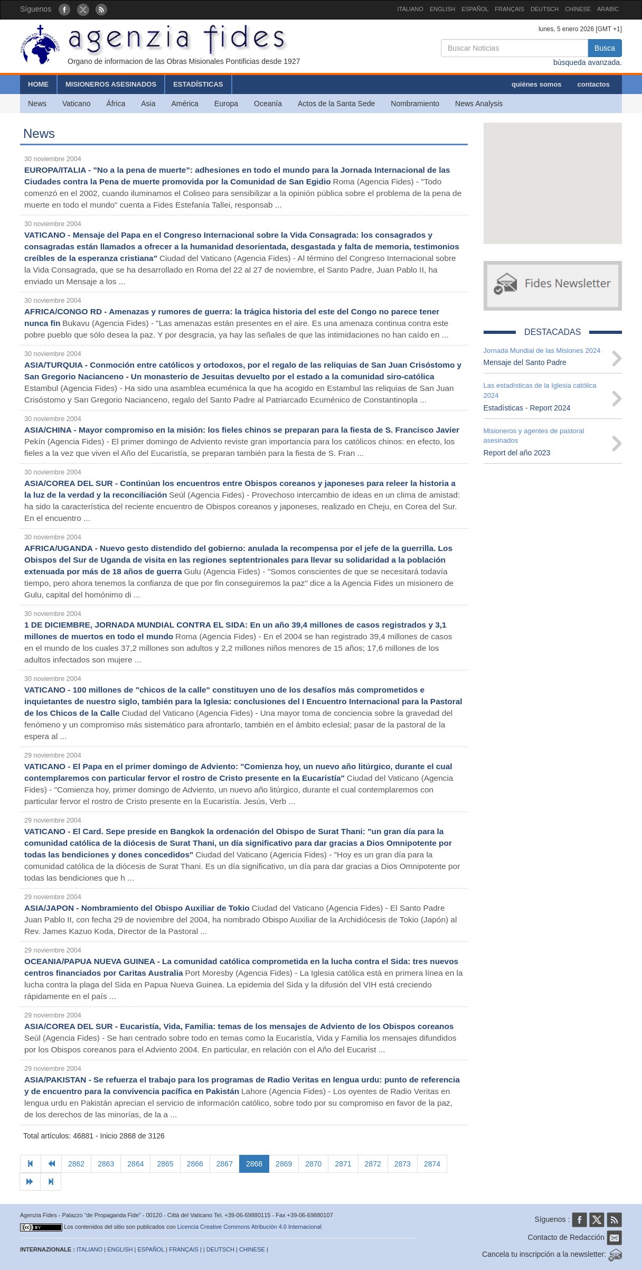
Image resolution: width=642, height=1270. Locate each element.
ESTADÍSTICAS (198, 84)
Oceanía (268, 103)
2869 (284, 1164)
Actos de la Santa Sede (336, 103)
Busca (604, 48)
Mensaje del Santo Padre (525, 362)
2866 (195, 1164)
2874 (432, 1164)
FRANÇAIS (509, 9)
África (115, 103)
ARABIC (608, 9)
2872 (373, 1164)
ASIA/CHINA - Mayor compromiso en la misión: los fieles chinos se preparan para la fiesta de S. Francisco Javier (241, 429)
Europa (226, 103)
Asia (148, 103)
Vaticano (76, 103)
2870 (313, 1164)
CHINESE (578, 9)
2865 (165, 1164)
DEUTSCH (545, 9)
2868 (254, 1164)
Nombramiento (415, 103)
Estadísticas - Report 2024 (527, 408)
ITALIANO (410, 9)
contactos (594, 84)
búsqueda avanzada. (587, 62)
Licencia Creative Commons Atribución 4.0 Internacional (249, 1227)
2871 (343, 1164)
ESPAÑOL (474, 9)
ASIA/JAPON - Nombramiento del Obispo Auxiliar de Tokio (137, 907)
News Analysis (479, 103)
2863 (106, 1164)
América (185, 103)
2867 (224, 1164)
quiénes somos (537, 84)
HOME (38, 84)
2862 (76, 1164)
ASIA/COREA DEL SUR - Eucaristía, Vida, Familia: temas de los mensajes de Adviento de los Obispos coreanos (239, 1026)
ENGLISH (442, 9)
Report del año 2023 (517, 453)
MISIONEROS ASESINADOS (110, 84)
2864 (135, 1164)
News (37, 103)
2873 (402, 1164)
